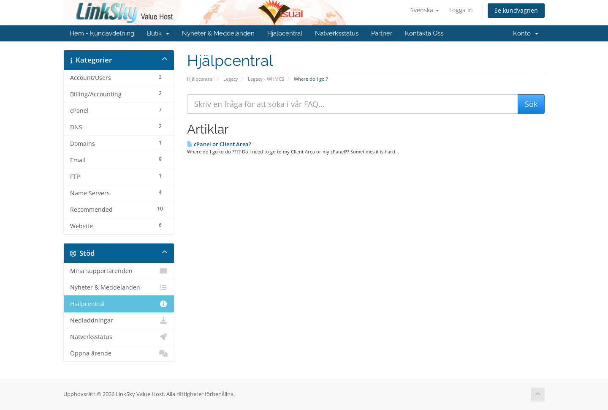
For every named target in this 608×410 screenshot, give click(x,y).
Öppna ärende (119, 353)
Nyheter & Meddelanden (218, 33)
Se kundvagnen (516, 10)
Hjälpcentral (284, 33)
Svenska (424, 10)
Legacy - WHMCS (266, 79)
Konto (525, 33)
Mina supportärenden (119, 271)
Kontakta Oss (424, 33)
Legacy (230, 79)
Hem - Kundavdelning (102, 33)
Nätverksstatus (336, 33)
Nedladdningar (119, 320)
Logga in (461, 10)
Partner (381, 33)
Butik (158, 33)
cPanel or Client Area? (219, 144)
